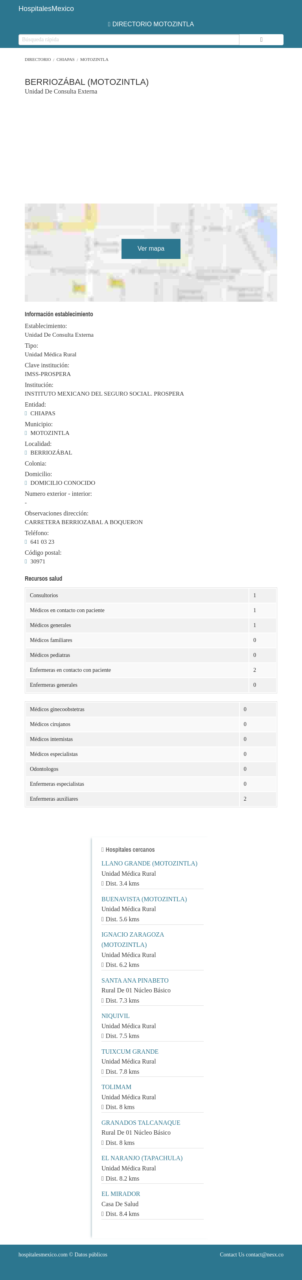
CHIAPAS (66, 59)
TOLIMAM (116, 1087)
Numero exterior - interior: (58, 494)
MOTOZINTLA (94, 59)
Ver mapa (151, 248)
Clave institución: (47, 365)
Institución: (39, 385)
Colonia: (35, 463)
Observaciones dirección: (56, 513)
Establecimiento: (46, 326)
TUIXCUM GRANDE (129, 1051)
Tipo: (31, 346)
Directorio (38, 59)
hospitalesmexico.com (43, 1255)
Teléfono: (37, 533)
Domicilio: (38, 474)
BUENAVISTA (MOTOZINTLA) (144, 899)
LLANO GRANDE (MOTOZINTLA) (149, 863)
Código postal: (43, 553)
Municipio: (39, 424)
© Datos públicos (62, 1255)
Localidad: (38, 444)
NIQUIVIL (115, 1015)
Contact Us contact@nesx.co (252, 1255)
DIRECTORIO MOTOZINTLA (151, 24)
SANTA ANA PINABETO (135, 980)
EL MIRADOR (120, 1193)
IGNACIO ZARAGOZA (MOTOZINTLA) (132, 939)
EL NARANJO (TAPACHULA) (141, 1158)
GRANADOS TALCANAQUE (140, 1122)
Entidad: (35, 405)
